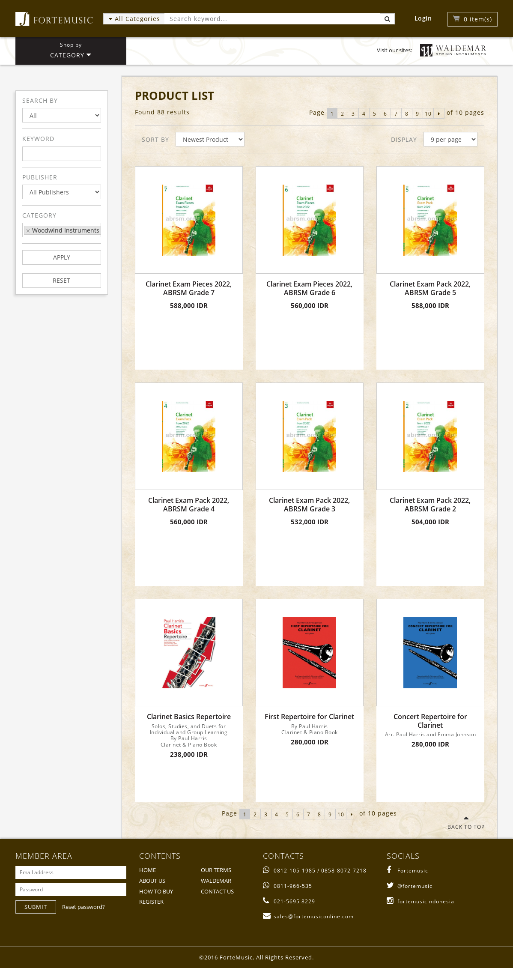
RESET (61, 280)
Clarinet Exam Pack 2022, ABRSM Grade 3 (309, 504)
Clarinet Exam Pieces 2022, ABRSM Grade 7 (189, 288)
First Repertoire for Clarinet (309, 717)
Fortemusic (407, 870)
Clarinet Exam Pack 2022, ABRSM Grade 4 (188, 504)
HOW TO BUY (156, 891)
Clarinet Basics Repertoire (189, 717)
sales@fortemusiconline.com (308, 916)
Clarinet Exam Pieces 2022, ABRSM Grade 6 (309, 288)
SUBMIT (35, 907)
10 (428, 113)
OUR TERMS (216, 870)
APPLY (61, 257)
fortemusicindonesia (420, 901)
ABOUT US (152, 880)
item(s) (478, 19)
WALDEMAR (216, 880)
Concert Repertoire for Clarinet (430, 721)
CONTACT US (217, 891)
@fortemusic (409, 886)
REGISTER (151, 901)
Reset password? (83, 907)
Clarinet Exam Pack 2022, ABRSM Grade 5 (430, 288)
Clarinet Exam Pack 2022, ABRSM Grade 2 (430, 504)
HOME (147, 870)
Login (423, 18)
